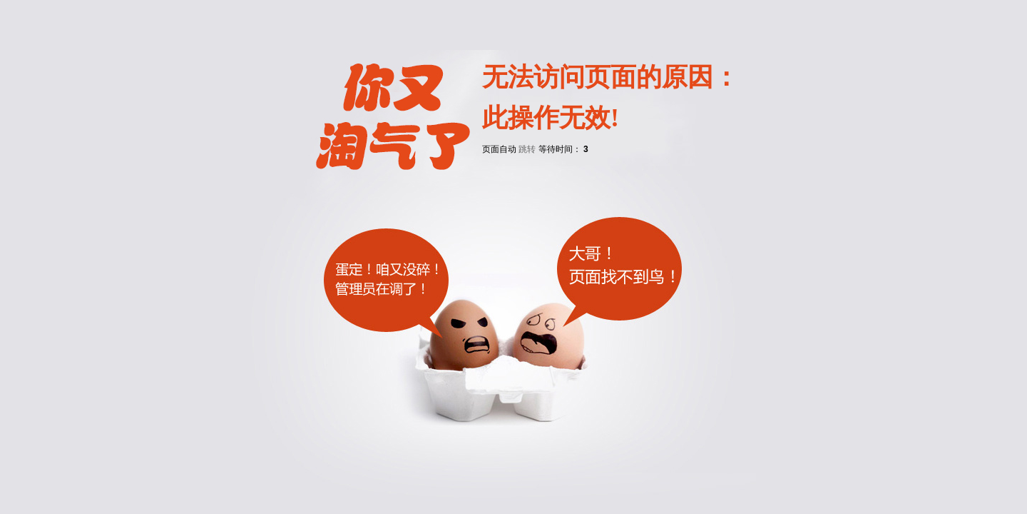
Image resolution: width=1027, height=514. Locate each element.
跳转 (527, 149)
